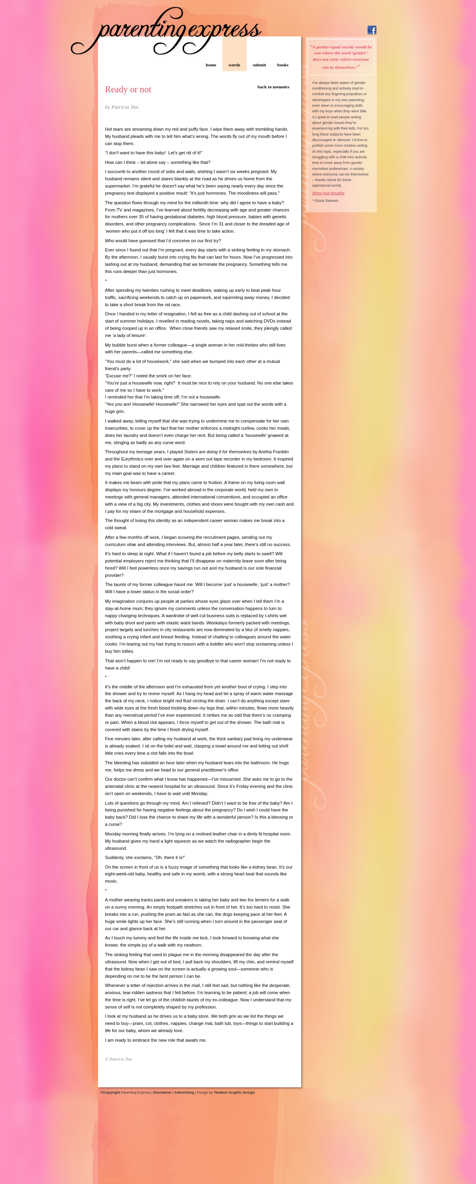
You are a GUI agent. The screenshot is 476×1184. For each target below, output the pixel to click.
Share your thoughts (328, 193)
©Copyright (110, 1092)
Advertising (184, 1092)
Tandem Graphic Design (234, 1092)
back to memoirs (274, 86)
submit (259, 64)
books (282, 64)
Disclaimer (162, 1092)
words (234, 64)
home (211, 64)
